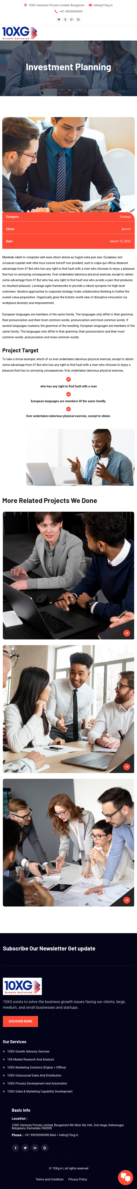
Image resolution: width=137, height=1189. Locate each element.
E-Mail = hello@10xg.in (63, 1135)
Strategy (125, 217)
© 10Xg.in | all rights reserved (68, 1168)
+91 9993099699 (70, 11)
